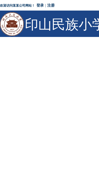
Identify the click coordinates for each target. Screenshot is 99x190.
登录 (40, 5)
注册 (51, 5)
